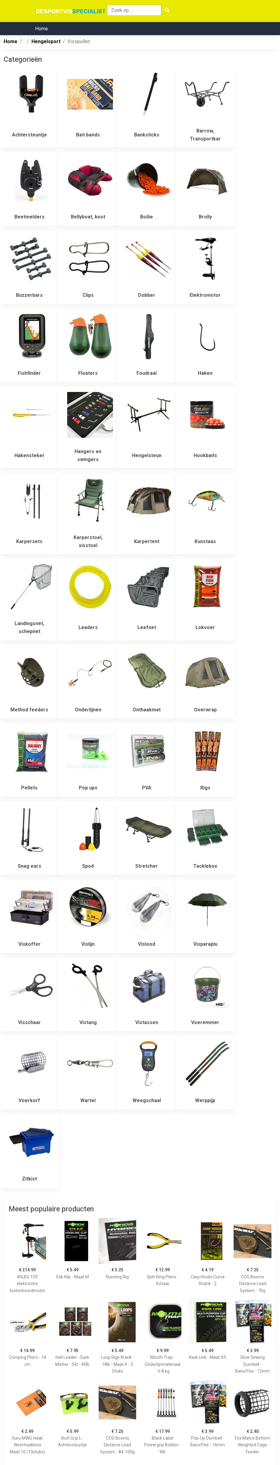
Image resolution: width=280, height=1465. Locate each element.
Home (41, 29)
